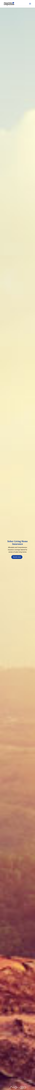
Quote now (17, 557)
